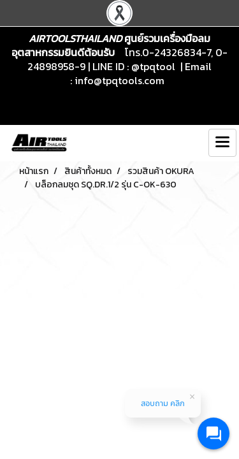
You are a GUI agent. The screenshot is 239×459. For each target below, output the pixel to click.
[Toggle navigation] (222, 143)
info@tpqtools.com (119, 80)
